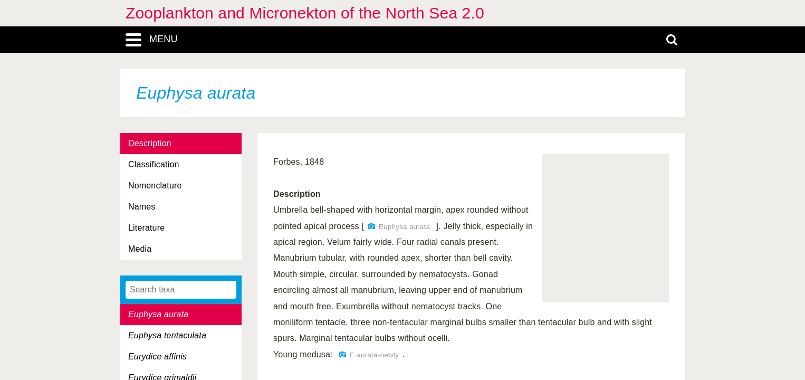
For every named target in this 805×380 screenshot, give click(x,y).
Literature (146, 227)
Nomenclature (155, 185)
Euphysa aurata (404, 227)
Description (149, 143)
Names (141, 206)
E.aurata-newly (374, 355)
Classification (153, 164)
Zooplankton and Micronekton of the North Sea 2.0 (305, 13)
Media (139, 248)
